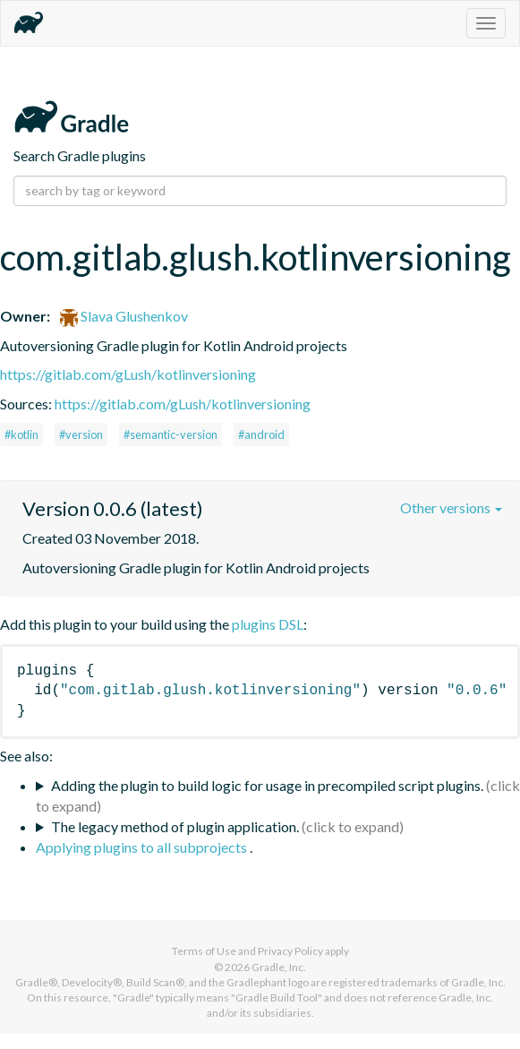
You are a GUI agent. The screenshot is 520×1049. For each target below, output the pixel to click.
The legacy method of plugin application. (175, 826)
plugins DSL (267, 623)
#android (261, 434)
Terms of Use (204, 951)
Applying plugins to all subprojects (143, 847)
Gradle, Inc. (278, 967)
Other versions (451, 507)
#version (81, 434)
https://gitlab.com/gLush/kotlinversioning (128, 374)
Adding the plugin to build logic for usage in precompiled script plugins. (267, 785)
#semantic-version (170, 434)
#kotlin (21, 434)
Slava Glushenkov (124, 315)
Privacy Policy (290, 951)
